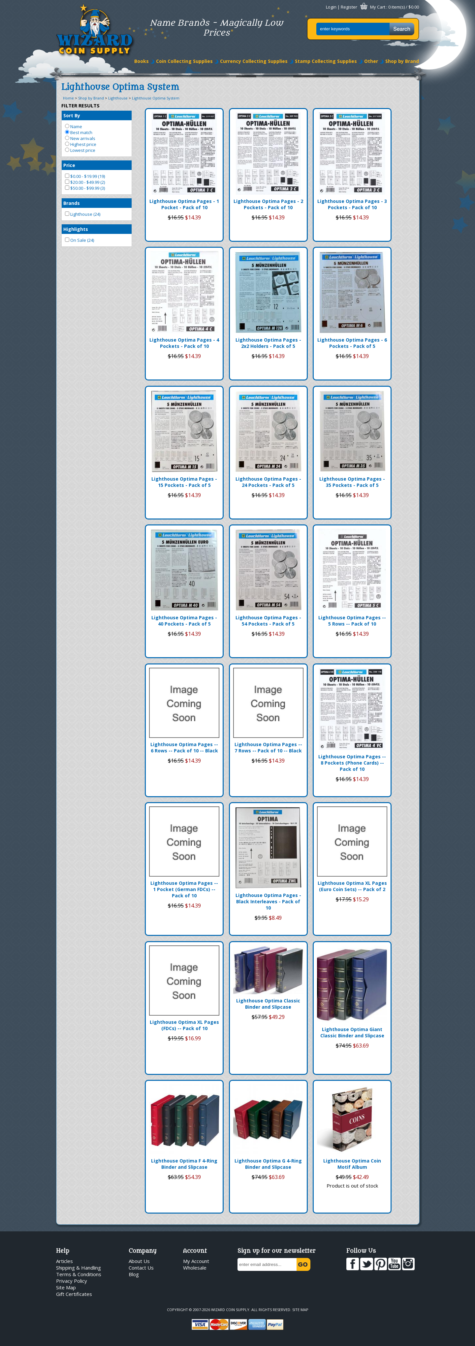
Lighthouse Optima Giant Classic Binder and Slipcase (352, 1032)
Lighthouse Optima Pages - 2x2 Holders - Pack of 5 (268, 343)
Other (371, 61)
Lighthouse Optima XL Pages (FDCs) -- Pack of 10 (184, 1025)
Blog (134, 1274)
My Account (196, 1261)
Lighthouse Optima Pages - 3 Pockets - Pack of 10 (352, 204)
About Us (139, 1261)
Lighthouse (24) (82, 214)
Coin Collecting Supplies (184, 61)
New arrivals (80, 138)
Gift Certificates (74, 1294)
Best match (78, 132)
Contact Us (141, 1267)
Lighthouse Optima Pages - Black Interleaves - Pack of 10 (268, 901)
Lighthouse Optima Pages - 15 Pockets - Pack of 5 (184, 482)
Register (349, 7)
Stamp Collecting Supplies (326, 61)
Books (141, 61)
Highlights (75, 229)
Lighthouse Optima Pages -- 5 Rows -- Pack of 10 (352, 620)
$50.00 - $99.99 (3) (85, 188)
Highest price (80, 144)
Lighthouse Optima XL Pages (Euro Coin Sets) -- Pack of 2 (352, 886)
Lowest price (80, 150)
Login (331, 7)
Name (73, 126)
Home (68, 98)
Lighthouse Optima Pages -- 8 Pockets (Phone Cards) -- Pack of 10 (352, 762)
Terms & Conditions (78, 1274)
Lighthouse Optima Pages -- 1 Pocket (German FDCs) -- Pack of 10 (184, 889)
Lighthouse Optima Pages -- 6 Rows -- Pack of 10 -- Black (184, 747)
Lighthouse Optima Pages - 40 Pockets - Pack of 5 (184, 620)
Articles (64, 1261)
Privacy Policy (71, 1280)
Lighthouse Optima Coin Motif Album (352, 1164)
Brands (71, 203)
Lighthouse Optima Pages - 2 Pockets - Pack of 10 (268, 204)
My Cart (377, 7)
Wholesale (194, 1267)
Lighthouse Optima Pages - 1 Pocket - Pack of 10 (184, 204)
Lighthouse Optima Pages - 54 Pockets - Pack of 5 (268, 620)
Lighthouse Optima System (155, 98)
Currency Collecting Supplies (254, 61)
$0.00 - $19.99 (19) (85, 176)
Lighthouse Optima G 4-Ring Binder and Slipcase (268, 1164)
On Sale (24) (79, 240)
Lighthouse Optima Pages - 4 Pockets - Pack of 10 (184, 343)
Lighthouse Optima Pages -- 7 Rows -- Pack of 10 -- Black (268, 747)
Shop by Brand (402, 61)
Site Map (66, 1287)
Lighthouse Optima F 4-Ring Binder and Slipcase (184, 1164)
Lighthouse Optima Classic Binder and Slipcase (268, 1003)
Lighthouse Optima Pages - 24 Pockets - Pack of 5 (268, 482)
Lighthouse (118, 98)
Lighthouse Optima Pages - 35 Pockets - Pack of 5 (352, 482)
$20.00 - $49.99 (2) (85, 182)
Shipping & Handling (78, 1267)
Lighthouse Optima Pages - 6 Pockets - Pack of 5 (352, 343)
